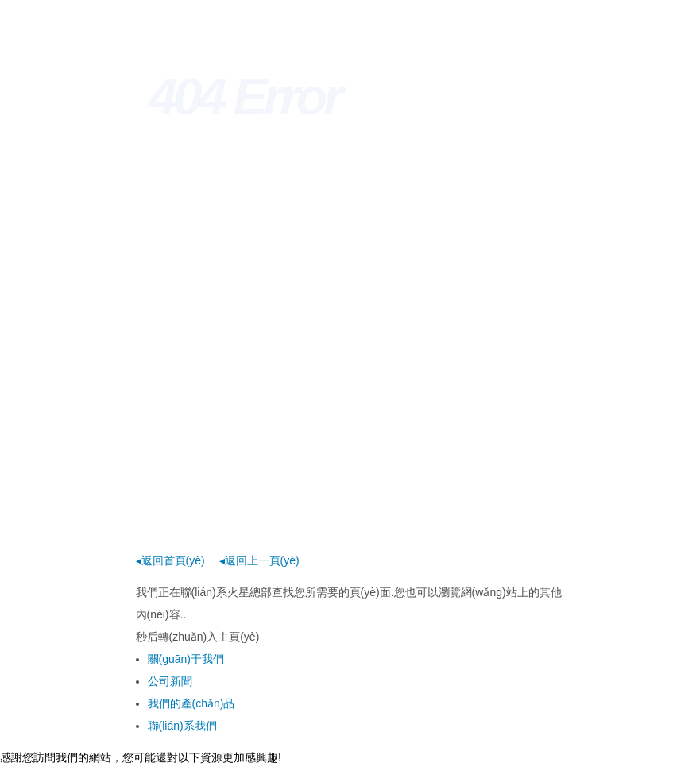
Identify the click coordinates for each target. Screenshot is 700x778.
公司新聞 (170, 681)
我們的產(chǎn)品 (191, 703)
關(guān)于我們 (186, 659)
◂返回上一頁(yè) (259, 560)
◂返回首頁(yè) (170, 560)
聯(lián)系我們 (182, 725)
